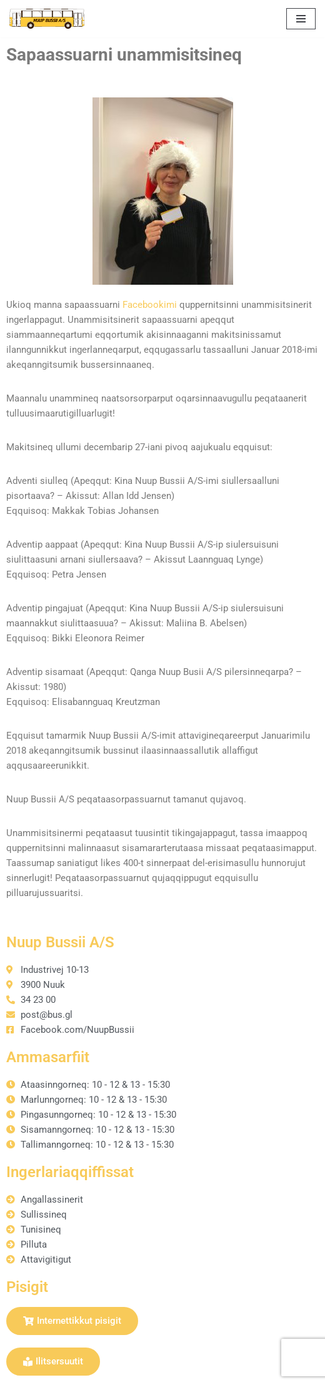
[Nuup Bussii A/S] (46, 19)
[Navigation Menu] (301, 18)
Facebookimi (149, 304)
